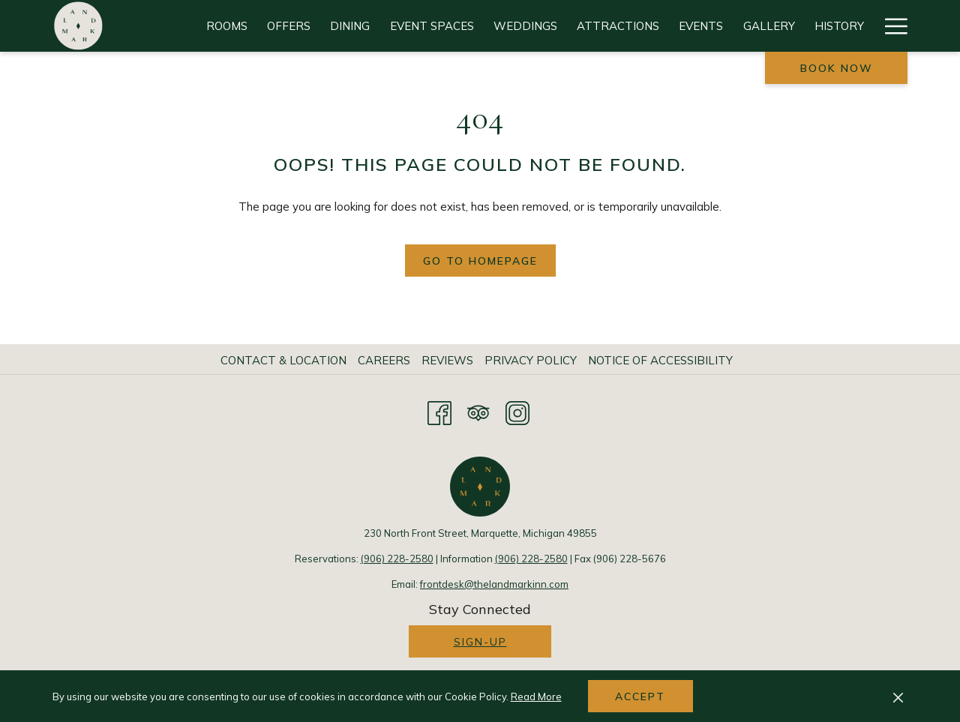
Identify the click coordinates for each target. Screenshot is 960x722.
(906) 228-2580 (397, 559)
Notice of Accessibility (660, 360)
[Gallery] (769, 26)
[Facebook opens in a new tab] (440, 411)
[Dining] (350, 26)
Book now (836, 68)
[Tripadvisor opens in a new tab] (478, 411)
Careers (384, 360)
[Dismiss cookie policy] (898, 696)
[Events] (701, 26)
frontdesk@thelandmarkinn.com (494, 584)
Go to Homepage (480, 261)
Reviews (447, 360)
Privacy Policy (530, 360)
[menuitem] (285, 361)
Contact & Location (283, 360)
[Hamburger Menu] (891, 26)
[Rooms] (226, 26)
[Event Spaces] (432, 26)
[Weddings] (525, 26)
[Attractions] (618, 26)
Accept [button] (640, 696)
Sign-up (480, 642)
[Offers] (288, 26)
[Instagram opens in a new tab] (518, 411)
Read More (536, 697)
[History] (839, 26)
